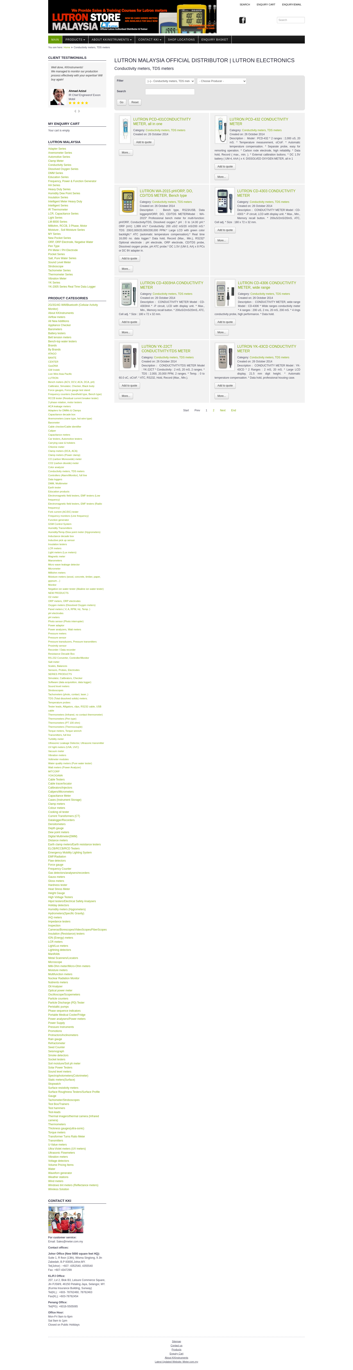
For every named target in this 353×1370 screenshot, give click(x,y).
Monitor (52, 584)
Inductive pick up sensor (61, 540)
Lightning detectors (59, 949)
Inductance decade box (61, 536)
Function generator (58, 520)
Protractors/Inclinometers (63, 1035)
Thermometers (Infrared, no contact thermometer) (75, 714)
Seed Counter (56, 1047)
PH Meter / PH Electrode (63, 250)
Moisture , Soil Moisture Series (66, 229)
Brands (52, 345)
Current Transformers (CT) (64, 816)
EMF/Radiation (57, 856)
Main (55, 39)
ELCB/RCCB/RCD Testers (64, 848)
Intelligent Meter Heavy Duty (65, 201)
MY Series (54, 234)
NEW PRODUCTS (58, 593)
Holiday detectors (58, 905)
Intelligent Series (58, 205)
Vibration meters (57, 755)
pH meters (54, 617)
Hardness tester (57, 885)
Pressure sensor (57, 637)
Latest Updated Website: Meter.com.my (176, 1361)
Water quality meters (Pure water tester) (70, 763)
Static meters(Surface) (61, 1079)
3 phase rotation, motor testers (65, 402)
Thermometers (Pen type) (62, 718)
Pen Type (53, 246)
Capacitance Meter (59, 795)
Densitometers (57, 824)
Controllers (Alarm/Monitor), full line (67, 475)
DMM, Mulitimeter (58, 483)
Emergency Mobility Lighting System (70, 852)
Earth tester (54, 487)
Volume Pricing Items (61, 1164)
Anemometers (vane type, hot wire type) (70, 418)
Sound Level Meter (59, 262)
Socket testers (56, 1059)
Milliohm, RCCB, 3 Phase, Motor (67, 225)
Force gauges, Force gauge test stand (69, 390)
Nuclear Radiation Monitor (63, 978)
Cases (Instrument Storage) (64, 799)
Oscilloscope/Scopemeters (64, 994)
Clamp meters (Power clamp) (64, 455)
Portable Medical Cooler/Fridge (66, 1014)
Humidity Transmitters (60, 528)
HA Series (54, 185)
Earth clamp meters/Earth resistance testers (74, 844)
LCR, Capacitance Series (63, 213)
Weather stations (58, 1177)
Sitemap (176, 1341)
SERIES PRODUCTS (60, 674)
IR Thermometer (58, 209)
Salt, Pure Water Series (62, 258)
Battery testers (57, 333)
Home (67, 47)
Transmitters (55, 1140)
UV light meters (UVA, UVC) (63, 747)
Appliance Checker (59, 325)
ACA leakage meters (59, 406)
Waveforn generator (60, 1173)
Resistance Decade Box (61, 653)
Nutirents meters (58, 982)
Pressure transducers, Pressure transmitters (72, 641)
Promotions (55, 1031)
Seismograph (56, 1051)
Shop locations (181, 39)
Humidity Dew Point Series (64, 193)
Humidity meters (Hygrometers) (67, 909)
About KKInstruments (112, 39)
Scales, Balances (57, 666)
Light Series (55, 217)
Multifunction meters (60, 974)
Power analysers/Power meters (67, 1018)
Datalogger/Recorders (61, 820)
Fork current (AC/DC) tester (63, 511)
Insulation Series (58, 197)
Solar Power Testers (60, 1067)
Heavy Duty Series (59, 189)
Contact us (177, 1345)
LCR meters (54, 548)
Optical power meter (60, 990)
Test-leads (54, 1112)
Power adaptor (56, 625)
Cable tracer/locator (60, 783)
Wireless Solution (58, 1189)
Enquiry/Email (291, 4)
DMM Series (55, 173)
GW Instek (54, 369)
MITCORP (54, 771)
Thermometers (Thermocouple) (65, 726)
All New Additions (58, 321)
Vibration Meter (57, 278)
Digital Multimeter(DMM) (62, 836)
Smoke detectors (58, 1055)
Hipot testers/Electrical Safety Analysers (72, 901)
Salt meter (53, 662)
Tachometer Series (59, 270)
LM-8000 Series (57, 221)
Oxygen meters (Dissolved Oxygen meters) (71, 605)
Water (51, 1169)
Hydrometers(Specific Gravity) (66, 913)
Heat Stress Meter (59, 889)
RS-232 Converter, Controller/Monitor (68, 657)
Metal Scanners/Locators (63, 958)
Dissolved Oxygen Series (63, 169)
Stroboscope (55, 266)
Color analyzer (56, 467)
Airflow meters (56, 317)
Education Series (58, 177)
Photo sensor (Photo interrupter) (66, 621)
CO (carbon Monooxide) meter (65, 459)
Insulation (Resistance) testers (66, 933)
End (233, 410)
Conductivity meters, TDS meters (66, 471)
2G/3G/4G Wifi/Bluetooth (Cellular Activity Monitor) (73, 307)
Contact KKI (149, 39)
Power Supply (56, 1023)
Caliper (52, 430)
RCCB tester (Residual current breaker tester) (73, 398)
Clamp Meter (56, 160)
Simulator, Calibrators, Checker (65, 678)
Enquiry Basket (214, 39)
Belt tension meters (59, 337)
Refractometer (56, 1043)
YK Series (54, 282)
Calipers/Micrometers (61, 791)
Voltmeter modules (58, 759)
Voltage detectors (58, 1160)
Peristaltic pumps (58, 1006)
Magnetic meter (56, 556)
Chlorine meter (56, 447)
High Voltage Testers (60, 897)
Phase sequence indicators (64, 1010)
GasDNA (53, 365)
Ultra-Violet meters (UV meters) (67, 1148)
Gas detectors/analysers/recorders (68, 872)
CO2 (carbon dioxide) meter (63, 463)
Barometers (55, 329)
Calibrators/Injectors (60, 787)
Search (245, 4)
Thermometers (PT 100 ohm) (64, 722)
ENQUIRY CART (266, 4)
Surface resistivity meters (63, 1087)
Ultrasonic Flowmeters (61, 1152)
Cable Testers (56, 779)
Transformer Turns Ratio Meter (66, 1136)
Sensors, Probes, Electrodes (63, 670)
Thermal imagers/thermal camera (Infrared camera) (73, 1118)
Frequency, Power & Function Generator (72, 181)
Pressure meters (57, 633)
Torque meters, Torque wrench (64, 731)
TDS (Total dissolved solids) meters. (68, 698)
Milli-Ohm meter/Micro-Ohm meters (69, 966)
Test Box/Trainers (58, 1104)
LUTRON (53, 378)
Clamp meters (56, 803)
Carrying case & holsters (61, 442)
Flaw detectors (57, 860)
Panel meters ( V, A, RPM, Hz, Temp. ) (69, 609)
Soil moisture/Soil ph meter (64, 1063)
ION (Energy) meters (60, 937)
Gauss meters (56, 876)
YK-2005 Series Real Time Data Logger (72, 286)
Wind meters (55, 1181)
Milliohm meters (57, 572)
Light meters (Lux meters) (62, 552)
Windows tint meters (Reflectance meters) (73, 1185)
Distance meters (58, 840)
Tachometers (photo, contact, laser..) (68, 694)
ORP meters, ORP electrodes (64, 601)
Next (223, 410)
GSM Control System (59, 524)
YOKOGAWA (55, 775)
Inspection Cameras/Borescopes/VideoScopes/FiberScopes (77, 927)
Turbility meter (56, 739)
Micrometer (54, 568)
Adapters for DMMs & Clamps (64, 410)
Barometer (54, 422)
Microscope (55, 962)
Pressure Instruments (61, 1027)
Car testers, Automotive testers (65, 438)
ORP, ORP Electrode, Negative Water (70, 242)
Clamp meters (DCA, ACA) (62, 451)
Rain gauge (55, 1039)
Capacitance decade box (61, 414)
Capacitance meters (59, 434)
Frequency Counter (59, 868)
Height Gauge (56, 893)
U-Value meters (57, 1144)
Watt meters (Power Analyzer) (64, 767)
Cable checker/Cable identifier (64, 426)
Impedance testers (59, 921)
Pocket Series (56, 254)
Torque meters (57, 1132)
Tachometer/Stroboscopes (63, 1100)
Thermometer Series (60, 274)
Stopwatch (54, 1083)
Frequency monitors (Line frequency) (68, 516)
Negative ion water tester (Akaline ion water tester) (76, 589)
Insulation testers (57, 544)
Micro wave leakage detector (64, 564)
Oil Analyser (55, 986)
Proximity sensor (57, 645)
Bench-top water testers (62, 341)
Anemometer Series (60, 152)
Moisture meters (58, 970)
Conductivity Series (59, 165)
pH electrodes (55, 613)
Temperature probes (59, 702)
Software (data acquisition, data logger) (69, 682)
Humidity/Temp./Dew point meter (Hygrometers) (74, 532)
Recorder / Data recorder (62, 649)
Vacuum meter (56, 751)
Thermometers (57, 1124)
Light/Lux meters (58, 945)
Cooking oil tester (58, 812)
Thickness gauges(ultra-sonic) (66, 1128)
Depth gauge (56, 828)
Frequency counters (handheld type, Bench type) (75, 394)
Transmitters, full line (59, 735)
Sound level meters (58, 686)
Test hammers (56, 1108)
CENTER (53, 361)
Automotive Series (59, 156)
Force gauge (55, 864)
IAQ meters (55, 917)
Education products (58, 491)
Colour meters (56, 808)
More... (126, 152)
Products (75, 39)
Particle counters (58, 998)
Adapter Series (57, 148)
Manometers (55, 560)
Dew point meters (58, 832)
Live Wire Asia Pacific (60, 374)
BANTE (52, 357)
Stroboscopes (55, 690)
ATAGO (52, 353)
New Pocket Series (59, 238)
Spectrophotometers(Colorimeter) (68, 1075)
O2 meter (53, 597)
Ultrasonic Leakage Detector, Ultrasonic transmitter (76, 743)
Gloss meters (56, 881)
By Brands (54, 349)
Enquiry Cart (176, 1353)
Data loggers (55, 479)
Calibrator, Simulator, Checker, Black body (71, 386)
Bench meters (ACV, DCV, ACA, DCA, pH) (71, 382)
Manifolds (54, 954)
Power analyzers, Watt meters (64, 629)
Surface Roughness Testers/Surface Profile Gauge (74, 1094)
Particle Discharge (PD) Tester (66, 1002)
